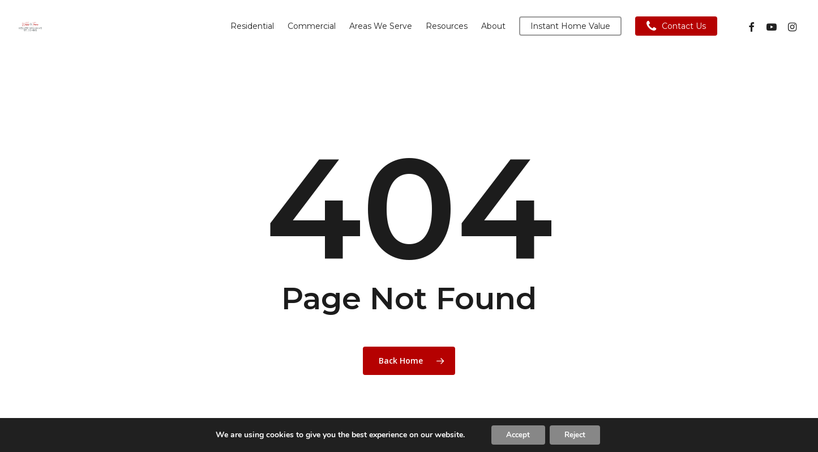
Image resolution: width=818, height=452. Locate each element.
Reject (577, 434)
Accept (515, 434)
